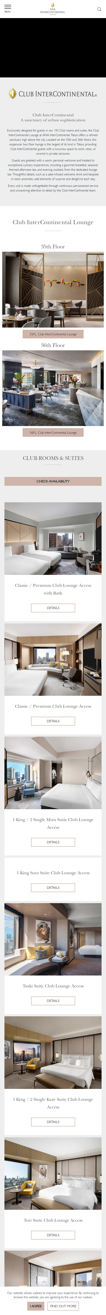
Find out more (63, 1306)
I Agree (36, 1306)
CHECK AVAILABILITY (53, 481)
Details (53, 608)
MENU (21, 9)
